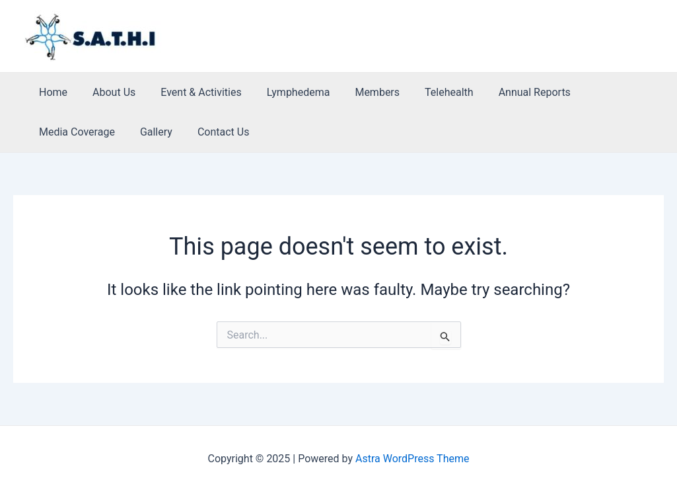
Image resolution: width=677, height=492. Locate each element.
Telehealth (427, 92)
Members (359, 92)
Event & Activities (191, 92)
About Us (108, 92)
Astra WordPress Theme (412, 458)
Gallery (53, 132)
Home (51, 92)
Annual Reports (509, 92)
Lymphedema (284, 92)
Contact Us (116, 132)
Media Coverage (604, 92)
